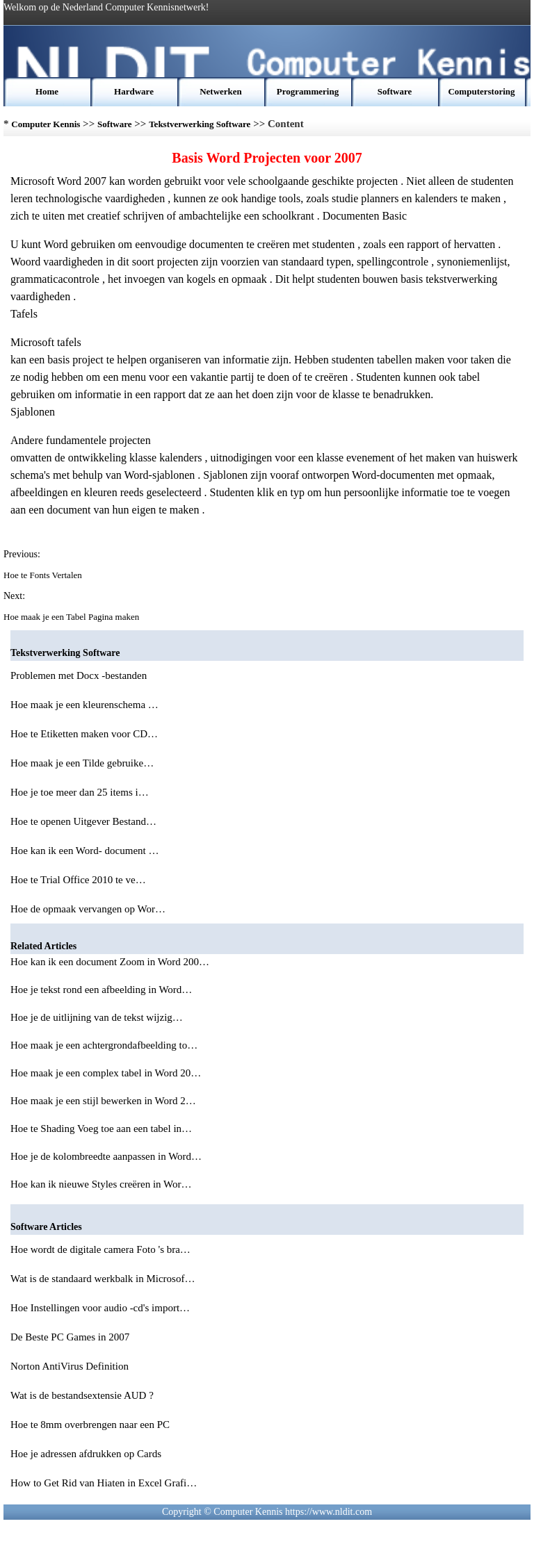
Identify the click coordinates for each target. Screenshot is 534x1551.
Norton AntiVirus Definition (70, 1366)
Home (46, 91)
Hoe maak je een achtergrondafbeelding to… (103, 1045)
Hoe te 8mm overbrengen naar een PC (91, 1424)
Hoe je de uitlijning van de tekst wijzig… (96, 1017)
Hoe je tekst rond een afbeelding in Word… (101, 989)
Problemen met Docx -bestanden (79, 675)
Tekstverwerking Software (199, 124)
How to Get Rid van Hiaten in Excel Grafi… (103, 1482)
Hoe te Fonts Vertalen (43, 575)
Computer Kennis (45, 124)
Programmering (308, 91)
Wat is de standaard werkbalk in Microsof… (102, 1278)
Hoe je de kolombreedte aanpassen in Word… (106, 1156)
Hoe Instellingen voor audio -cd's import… (100, 1307)
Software (395, 91)
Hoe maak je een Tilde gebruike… (82, 763)
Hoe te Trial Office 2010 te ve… (78, 879)
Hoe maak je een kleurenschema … (84, 704)
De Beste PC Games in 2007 (71, 1337)
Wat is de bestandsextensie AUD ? (83, 1395)
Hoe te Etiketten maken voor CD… (84, 733)
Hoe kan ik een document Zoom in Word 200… (109, 961)
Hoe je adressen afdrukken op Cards (87, 1453)
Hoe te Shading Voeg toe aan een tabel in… (101, 1128)
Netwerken (221, 91)
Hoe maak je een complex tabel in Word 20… (105, 1072)
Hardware (134, 91)
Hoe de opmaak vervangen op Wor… (87, 908)
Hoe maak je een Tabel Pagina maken (72, 617)
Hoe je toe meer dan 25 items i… (79, 792)
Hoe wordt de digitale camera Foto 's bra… (100, 1249)
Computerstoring (481, 91)
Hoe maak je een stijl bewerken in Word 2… (103, 1100)
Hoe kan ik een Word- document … (84, 850)
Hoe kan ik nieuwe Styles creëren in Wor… (101, 1184)
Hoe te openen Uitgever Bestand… (83, 821)
